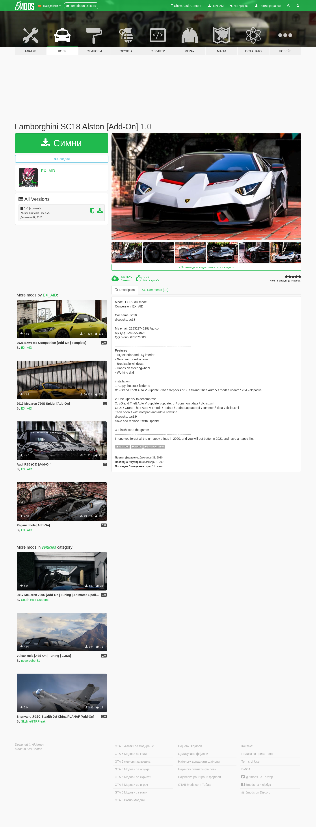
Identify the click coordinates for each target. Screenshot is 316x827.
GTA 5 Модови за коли (131, 754)
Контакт (246, 746)
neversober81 (30, 660)
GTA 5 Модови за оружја (132, 769)
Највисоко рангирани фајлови (199, 777)
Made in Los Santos (28, 749)
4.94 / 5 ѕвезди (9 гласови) (285, 280)
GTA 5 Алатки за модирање (134, 746)
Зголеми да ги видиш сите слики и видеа (206, 267)
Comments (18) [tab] (155, 290)
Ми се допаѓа (151, 280)
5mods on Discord (255, 792)
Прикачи (216, 5)
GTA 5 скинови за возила (132, 761)
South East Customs (35, 600)
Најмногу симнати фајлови (197, 769)
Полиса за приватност (257, 754)
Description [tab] (125, 290)
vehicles (49, 547)
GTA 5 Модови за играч (131, 784)
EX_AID (48, 171)
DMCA (245, 769)
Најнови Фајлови (190, 746)
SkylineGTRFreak (33, 721)
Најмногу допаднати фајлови (199, 761)
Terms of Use (250, 761)
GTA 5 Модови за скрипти (133, 777)
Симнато (126, 280)
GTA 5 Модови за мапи (131, 792)
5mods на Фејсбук (256, 785)
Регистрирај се (268, 5)
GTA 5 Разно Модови (130, 800)
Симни (61, 143)
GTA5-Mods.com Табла (194, 784)
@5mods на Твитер (257, 777)
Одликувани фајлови (193, 754)
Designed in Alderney (29, 744)
